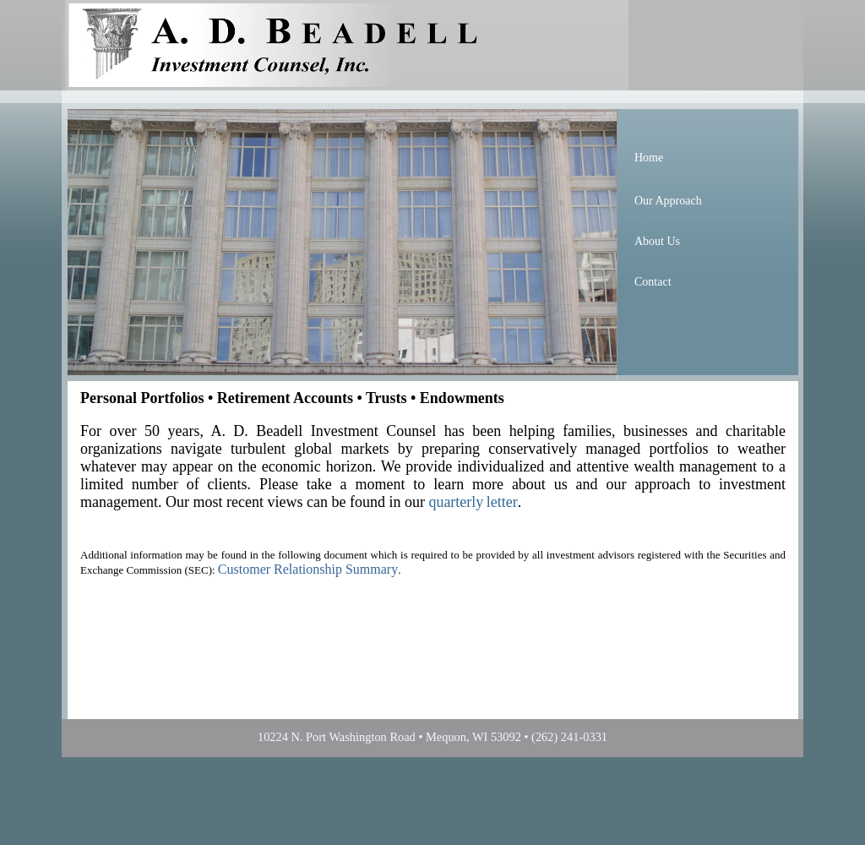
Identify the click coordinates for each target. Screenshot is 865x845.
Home (648, 157)
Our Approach (668, 200)
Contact (653, 281)
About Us (657, 241)
